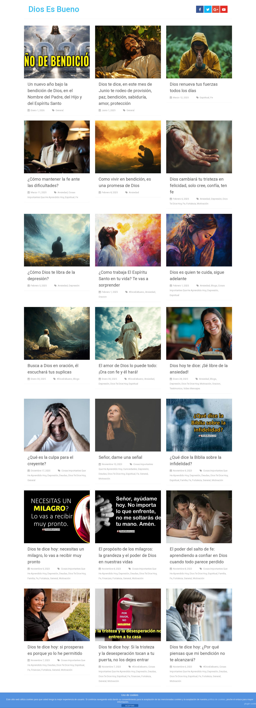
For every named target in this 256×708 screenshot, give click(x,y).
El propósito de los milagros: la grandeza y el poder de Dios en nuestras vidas (127, 555)
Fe (211, 97)
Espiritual (204, 97)
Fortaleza (191, 203)
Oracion (103, 296)
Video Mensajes (191, 388)
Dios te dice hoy (119, 383)
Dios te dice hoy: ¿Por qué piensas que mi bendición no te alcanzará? (197, 653)
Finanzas (106, 578)
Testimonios (176, 388)
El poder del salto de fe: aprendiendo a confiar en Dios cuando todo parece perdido (198, 555)
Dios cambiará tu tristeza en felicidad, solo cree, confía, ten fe (198, 185)
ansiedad (63, 192)
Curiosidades (130, 469)
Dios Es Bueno (53, 9)
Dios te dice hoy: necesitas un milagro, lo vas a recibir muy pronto (56, 555)
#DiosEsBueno (136, 292)
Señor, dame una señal (120, 457)
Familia (184, 480)
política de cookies (216, 699)
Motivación (202, 203)
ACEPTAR (129, 706)
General (59, 110)
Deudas (63, 475)
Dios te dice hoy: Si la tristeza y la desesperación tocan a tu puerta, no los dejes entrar (126, 653)
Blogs (214, 285)
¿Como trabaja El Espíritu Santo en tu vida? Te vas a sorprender (123, 279)
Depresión (216, 198)
